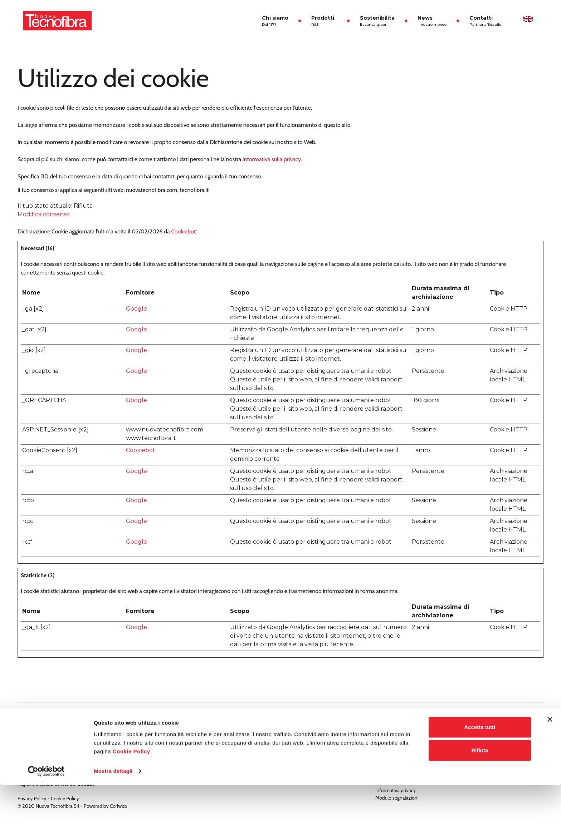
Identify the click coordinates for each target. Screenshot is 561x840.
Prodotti (324, 21)
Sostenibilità (377, 21)
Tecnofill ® (207, 731)
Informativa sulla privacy (272, 159)
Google (136, 308)
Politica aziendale (393, 754)
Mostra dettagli (113, 826)
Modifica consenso (44, 214)
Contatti (485, 21)
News (432, 21)
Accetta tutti (479, 782)
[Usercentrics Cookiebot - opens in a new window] (46, 826)
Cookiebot (183, 231)
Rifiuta (479, 805)
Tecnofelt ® (208, 754)
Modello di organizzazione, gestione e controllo (424, 746)
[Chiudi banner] (549, 774)
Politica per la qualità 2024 (403, 739)
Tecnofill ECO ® (213, 739)
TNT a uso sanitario (216, 761)
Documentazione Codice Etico (407, 731)
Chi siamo (275, 21)
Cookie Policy (131, 806)
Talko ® (204, 746)
